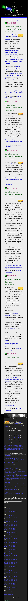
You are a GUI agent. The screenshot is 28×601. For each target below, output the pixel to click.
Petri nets (7, 39)
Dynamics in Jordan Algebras (10, 476)
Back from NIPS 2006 (9, 462)
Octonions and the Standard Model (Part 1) (13, 448)
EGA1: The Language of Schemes (11, 458)
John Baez (12, 363)
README (6, 426)
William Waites (8, 468)
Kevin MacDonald (8, 475)
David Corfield (7, 471)
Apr (7, 512)
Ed (20, 478)
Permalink (19, 96)
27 (9, 439)
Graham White (16, 481)
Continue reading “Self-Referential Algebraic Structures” (11, 345)
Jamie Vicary (23, 486)
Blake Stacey (12, 478)
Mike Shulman (18, 475)
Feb (7, 508)
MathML (21, 421)
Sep (12, 511)
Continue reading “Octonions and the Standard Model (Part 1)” (13, 267)
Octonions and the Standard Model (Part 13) (14, 493)
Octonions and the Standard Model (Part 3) (13, 445)
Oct (9, 511)
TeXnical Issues (7, 455)
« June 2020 (8, 20)
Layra (6, 490)
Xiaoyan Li (14, 36)
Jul (16, 511)
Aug (14, 511)
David (21, 495)
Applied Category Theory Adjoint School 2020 (14, 68)
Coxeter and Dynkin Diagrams (10, 489)
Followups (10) (8, 97)
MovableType (20, 425)
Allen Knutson (15, 490)
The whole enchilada (8, 594)
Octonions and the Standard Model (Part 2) (13, 446)
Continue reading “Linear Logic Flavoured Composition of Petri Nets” (14, 92)
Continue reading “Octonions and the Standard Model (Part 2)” (13, 179)
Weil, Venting (7, 479)
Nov (7, 511)
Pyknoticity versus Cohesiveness (11, 469)
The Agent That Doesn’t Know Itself (12, 466)
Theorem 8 (13, 328)
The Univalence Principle (9, 474)
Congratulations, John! (9, 451)
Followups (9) (8, 146)
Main (13, 20)
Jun (5, 512)
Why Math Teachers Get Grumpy (11, 461)
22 (14, 437)
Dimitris (13, 475)
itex (20, 422)
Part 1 (13, 164)
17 (18, 435)
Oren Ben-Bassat (20, 471)
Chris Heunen (17, 486)
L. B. (12, 481)
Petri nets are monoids (16, 59)
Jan (9, 508)
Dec (5, 511)
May (7, 517)
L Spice (6, 488)
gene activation (15, 52)
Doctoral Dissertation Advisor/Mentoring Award (14, 379)
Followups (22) (8, 272)
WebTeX (16, 423)
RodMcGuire (24, 475)
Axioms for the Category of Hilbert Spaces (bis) (14, 483)
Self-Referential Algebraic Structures (12, 449)
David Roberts (8, 481)
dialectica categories (10, 79)
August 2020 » (20, 20)
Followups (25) (8, 350)
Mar (5, 508)
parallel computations (11, 54)
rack (6, 340)
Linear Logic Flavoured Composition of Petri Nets (15, 444)
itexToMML (6, 425)
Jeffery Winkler (12, 495)
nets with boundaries (11, 61)
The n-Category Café (14, 7)
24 (18, 437)
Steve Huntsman (14, 468)
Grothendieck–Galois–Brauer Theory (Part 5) (14, 459)
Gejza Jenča (21, 481)
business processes (10, 50)
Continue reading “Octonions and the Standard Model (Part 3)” (13, 141)
